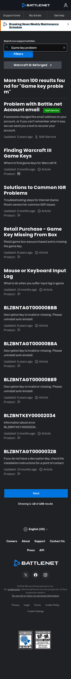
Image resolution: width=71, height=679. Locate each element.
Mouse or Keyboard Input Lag (35, 273)
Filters (18, 54)
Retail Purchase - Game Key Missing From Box (33, 232)
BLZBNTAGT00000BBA (30, 343)
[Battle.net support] (19, 215)
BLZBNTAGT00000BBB (30, 307)
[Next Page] (36, 493)
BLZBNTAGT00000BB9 (30, 379)
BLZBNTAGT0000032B (30, 451)
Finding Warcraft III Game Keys (27, 153)
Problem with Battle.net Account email (33, 107)
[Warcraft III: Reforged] (19, 173)
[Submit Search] (7, 48)
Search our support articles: (19, 41)
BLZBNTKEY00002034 (29, 415)
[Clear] (64, 48)
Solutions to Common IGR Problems (35, 190)
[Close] (68, 25)
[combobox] (35, 48)
